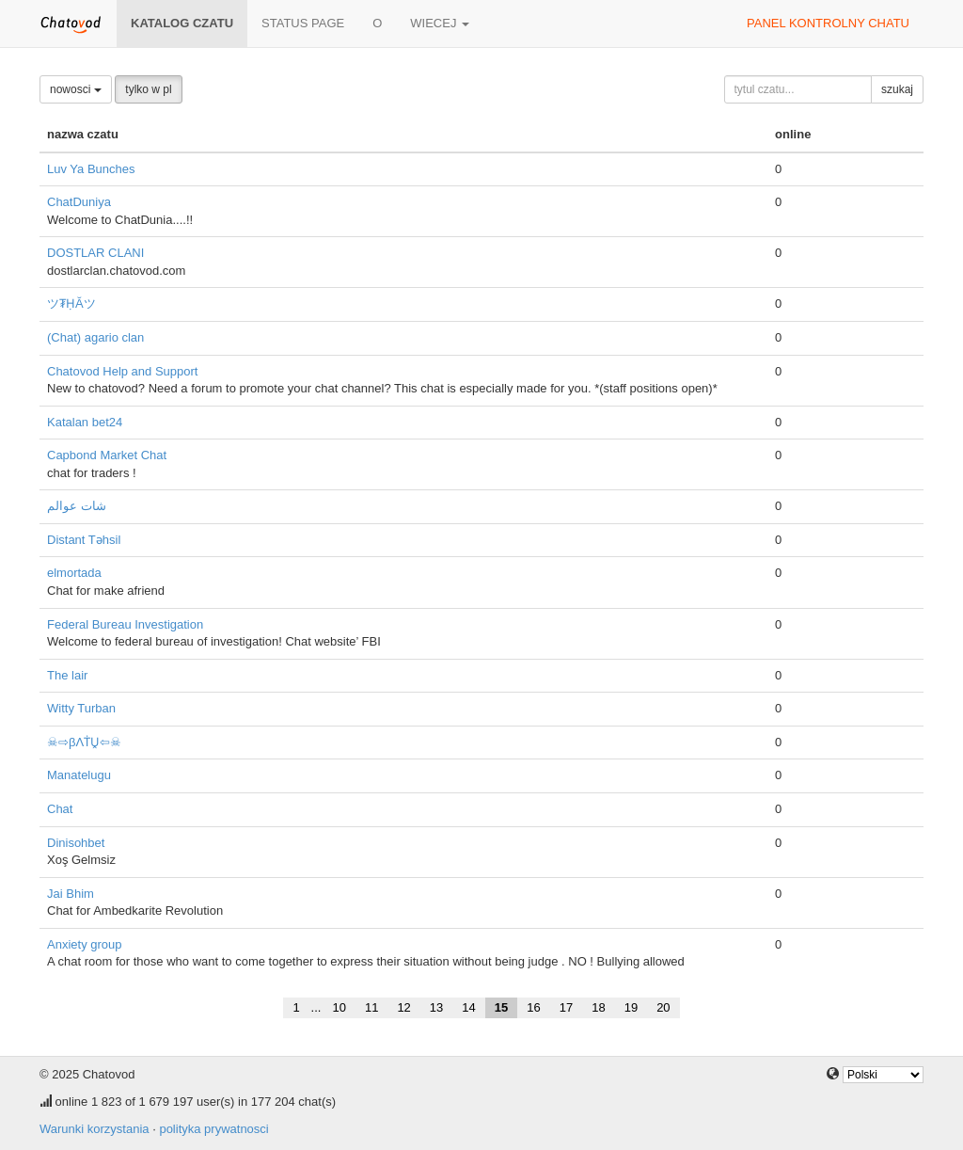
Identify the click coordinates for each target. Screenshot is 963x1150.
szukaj (897, 89)
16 (533, 1007)
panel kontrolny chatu (828, 23)
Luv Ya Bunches (90, 169)
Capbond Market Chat (106, 455)
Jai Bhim (70, 893)
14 (468, 1007)
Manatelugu (79, 775)
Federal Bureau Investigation (125, 624)
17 (566, 1007)
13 (436, 1007)
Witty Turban (81, 708)
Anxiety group (84, 944)
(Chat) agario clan (95, 337)
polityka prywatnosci (213, 1129)
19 (631, 1007)
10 (338, 1007)
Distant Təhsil (83, 540)
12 (403, 1007)
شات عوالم (76, 506)
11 (371, 1007)
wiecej (439, 23)
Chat (59, 809)
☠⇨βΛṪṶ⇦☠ (84, 742)
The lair (67, 675)
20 (663, 1007)
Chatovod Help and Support (122, 371)
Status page (302, 23)
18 (598, 1007)
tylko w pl (148, 89)
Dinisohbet (75, 843)
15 (501, 1007)
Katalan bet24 (84, 422)
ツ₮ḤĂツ (71, 303)
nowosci (76, 89)
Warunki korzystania (94, 1129)
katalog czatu (182, 23)
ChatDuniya (79, 202)
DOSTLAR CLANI (95, 253)
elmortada (74, 573)
